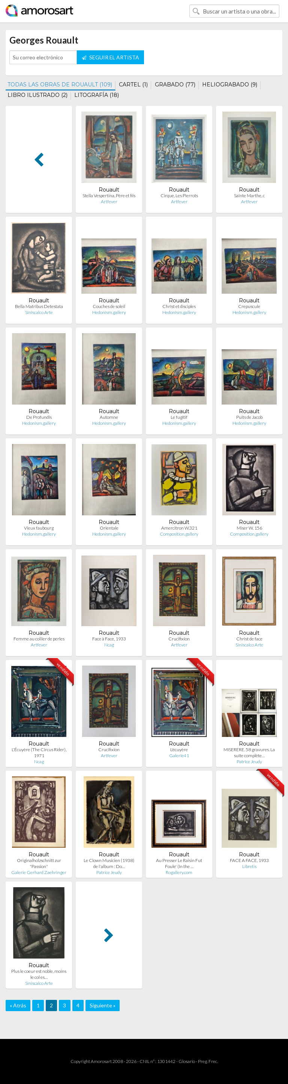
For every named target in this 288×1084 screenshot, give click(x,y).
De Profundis (39, 417)
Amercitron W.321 (179, 528)
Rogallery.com (179, 872)
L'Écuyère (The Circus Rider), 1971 (39, 752)
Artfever (109, 201)
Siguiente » (103, 1005)
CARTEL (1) (133, 84)
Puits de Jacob (249, 417)
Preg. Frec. (208, 1061)
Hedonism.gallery (109, 312)
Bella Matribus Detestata (39, 306)
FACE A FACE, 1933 (249, 860)
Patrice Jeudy (249, 761)
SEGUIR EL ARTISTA (110, 57)
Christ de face (249, 639)
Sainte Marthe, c (249, 195)
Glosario (186, 1061)
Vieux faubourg (39, 528)
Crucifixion (179, 639)
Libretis (249, 866)
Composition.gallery (179, 534)
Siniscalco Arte (39, 312)
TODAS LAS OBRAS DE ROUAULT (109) (60, 84)
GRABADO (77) (175, 84)
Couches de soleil (109, 306)
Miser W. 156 (249, 528)
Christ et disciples (179, 306)
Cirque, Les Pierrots (179, 195)
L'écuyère (179, 749)
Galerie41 (179, 755)
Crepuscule (249, 306)
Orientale (109, 528)
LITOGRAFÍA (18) (96, 95)
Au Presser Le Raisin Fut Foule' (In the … (179, 863)
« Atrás (18, 1005)
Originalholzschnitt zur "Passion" (39, 863)
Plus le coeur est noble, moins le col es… (38, 974)
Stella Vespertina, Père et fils (108, 195)
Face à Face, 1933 (109, 639)
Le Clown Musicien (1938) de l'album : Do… (109, 863)
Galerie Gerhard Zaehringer (38, 872)
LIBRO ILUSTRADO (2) (38, 95)
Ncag (109, 645)
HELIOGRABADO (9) (229, 84)
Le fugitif (179, 417)
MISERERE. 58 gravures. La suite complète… (249, 752)
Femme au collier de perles (39, 639)
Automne (109, 417)
